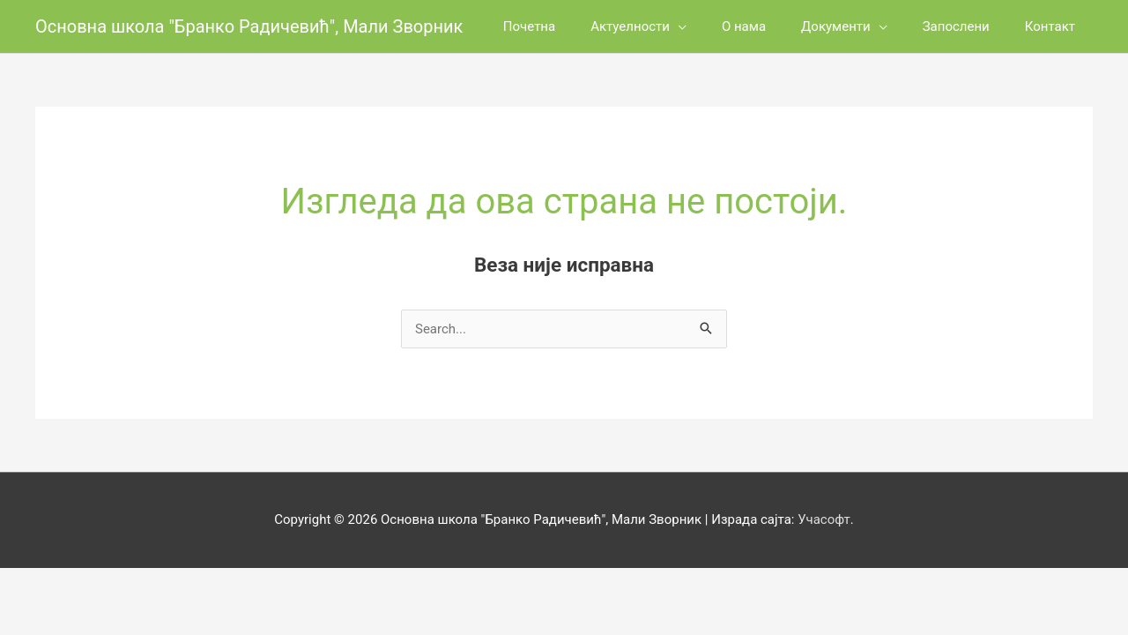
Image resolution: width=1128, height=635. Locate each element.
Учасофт (824, 519)
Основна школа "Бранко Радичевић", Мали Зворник (249, 26)
